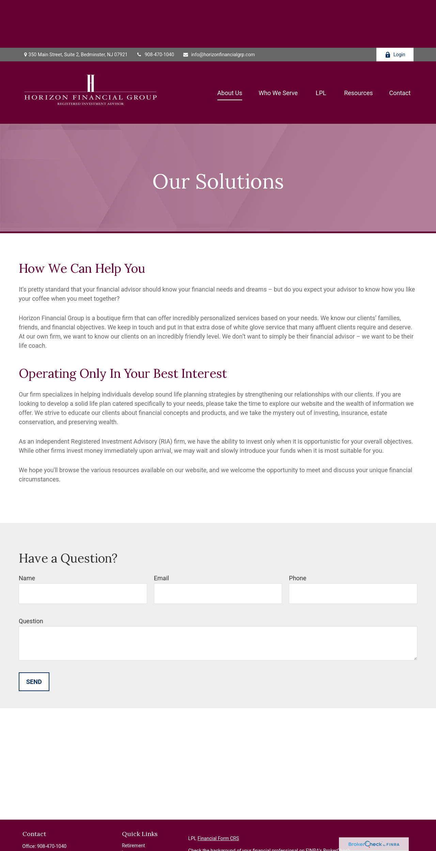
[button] (229, 45)
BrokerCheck (336, 803)
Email (161, 530)
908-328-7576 (57, 805)
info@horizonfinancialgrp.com (219, 7)
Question (31, 573)
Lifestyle (131, 840)
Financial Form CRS (218, 790)
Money (129, 833)
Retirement (133, 798)
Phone (297, 530)
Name (27, 530)
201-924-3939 (53, 813)
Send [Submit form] (34, 634)
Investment (133, 805)
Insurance (132, 819)
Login (395, 7)
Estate (128, 812)
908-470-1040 (155, 7)
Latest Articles (137, 848)
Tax (125, 826)
